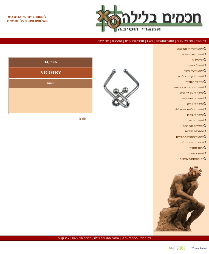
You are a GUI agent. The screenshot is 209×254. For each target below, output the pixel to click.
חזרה (82, 119)
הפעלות (117, 40)
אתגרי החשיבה (165, 40)
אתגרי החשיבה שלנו (106, 238)
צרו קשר (103, 40)
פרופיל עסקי (185, 40)
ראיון (150, 40)
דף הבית (201, 40)
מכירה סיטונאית (134, 40)
